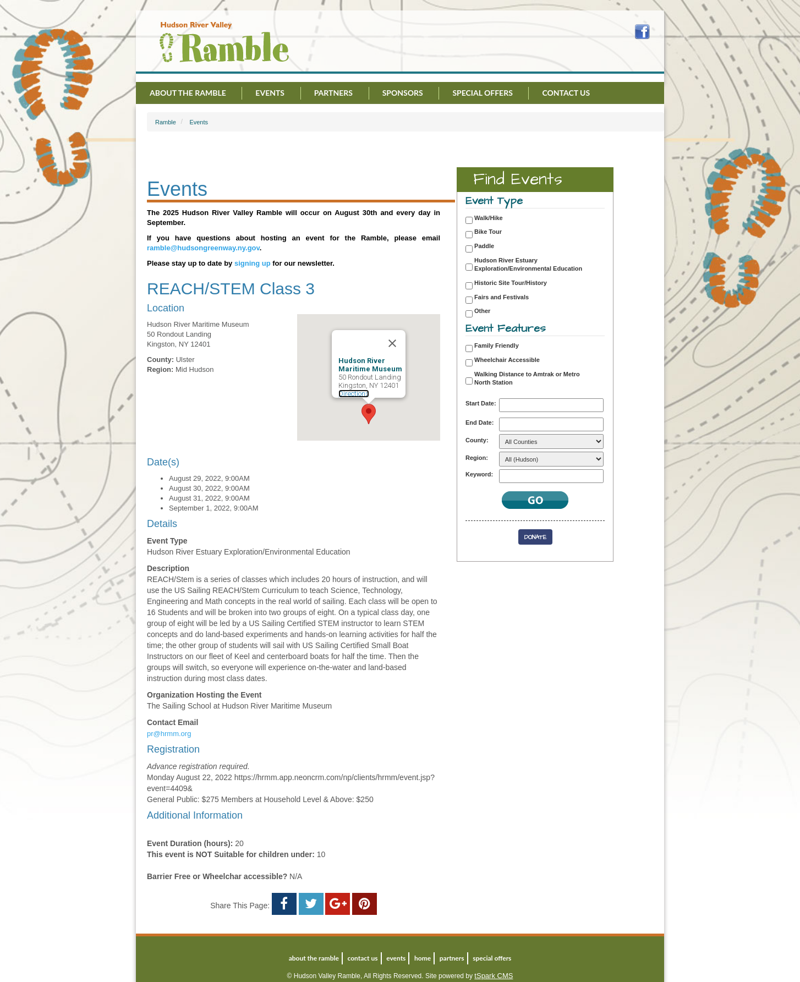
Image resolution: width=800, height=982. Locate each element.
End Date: (479, 422)
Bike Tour (488, 231)
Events (269, 92)
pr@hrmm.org (169, 733)
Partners (333, 92)
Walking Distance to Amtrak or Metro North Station (527, 378)
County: (477, 440)
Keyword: (479, 474)
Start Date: (480, 403)
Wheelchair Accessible (507, 359)
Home (422, 958)
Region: (476, 457)
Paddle (484, 246)
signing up (252, 263)
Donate (535, 537)
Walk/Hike (488, 218)
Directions (353, 393)
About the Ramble (188, 92)
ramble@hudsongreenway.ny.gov (203, 248)
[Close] (392, 343)
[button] (368, 414)
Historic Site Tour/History (510, 282)
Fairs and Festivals (501, 297)
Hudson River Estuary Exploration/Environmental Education (528, 264)
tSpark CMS (493, 976)
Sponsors (402, 92)
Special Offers (482, 92)
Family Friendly (496, 345)
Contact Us (566, 92)
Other (482, 311)
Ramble (165, 122)
